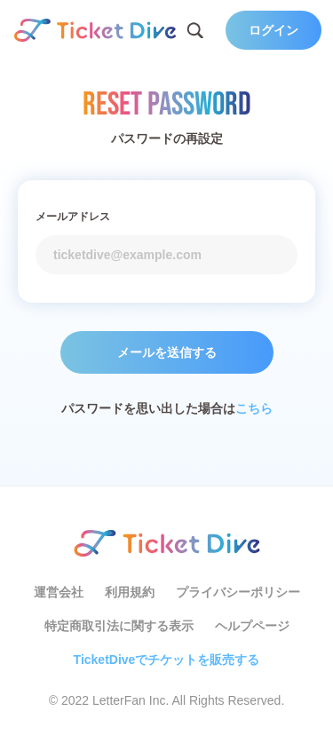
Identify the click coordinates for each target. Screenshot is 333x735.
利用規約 (130, 592)
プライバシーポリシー (238, 592)
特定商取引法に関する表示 (119, 626)
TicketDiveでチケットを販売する (167, 659)
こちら (254, 408)
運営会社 (58, 592)
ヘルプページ (252, 626)
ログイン (273, 30)
